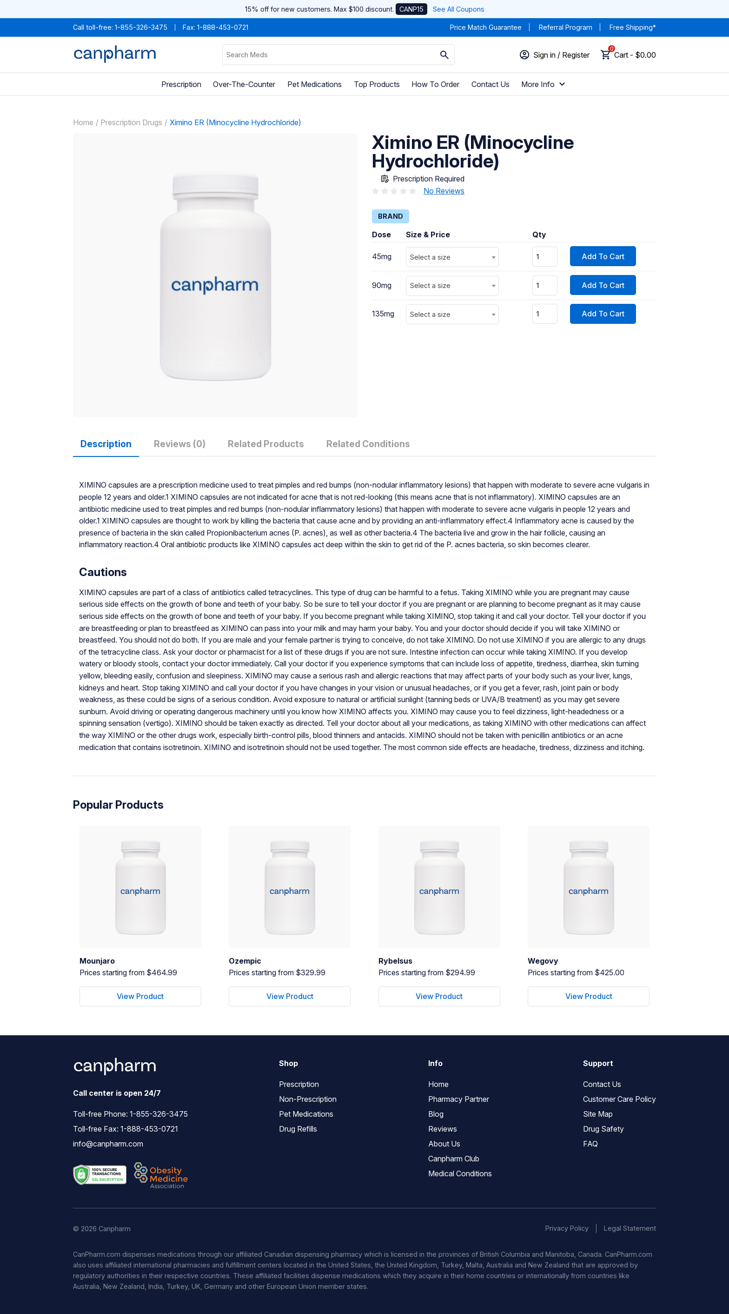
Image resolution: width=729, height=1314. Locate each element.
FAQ (590, 1143)
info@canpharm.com (108, 1143)
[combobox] (452, 257)
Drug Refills (298, 1128)
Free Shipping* (633, 27)
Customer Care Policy (619, 1099)
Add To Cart (603, 256)
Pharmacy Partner (458, 1099)
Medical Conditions (460, 1173)
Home (83, 122)
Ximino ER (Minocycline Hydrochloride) (235, 122)
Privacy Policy (567, 1228)
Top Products (377, 84)
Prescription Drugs (131, 122)
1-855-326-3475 (141, 27)
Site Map (598, 1114)
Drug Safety (603, 1128)
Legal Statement (630, 1228)
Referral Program (565, 27)
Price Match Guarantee (486, 27)
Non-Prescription (308, 1099)
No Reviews (444, 190)
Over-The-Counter (244, 84)
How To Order (435, 84)
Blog (436, 1114)
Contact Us (490, 84)
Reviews (442, 1128)
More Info (544, 84)
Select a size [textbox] (430, 257)
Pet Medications (314, 84)
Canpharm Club (453, 1158)
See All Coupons (458, 9)
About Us (444, 1143)
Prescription (181, 84)
